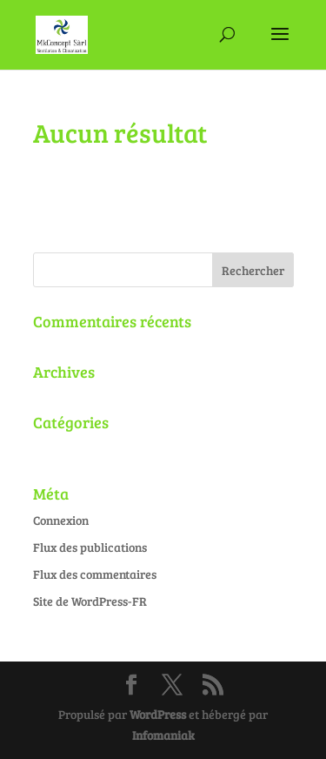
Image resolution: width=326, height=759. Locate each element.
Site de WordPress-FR (90, 601)
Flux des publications (90, 547)
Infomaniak (163, 735)
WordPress (158, 714)
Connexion (61, 520)
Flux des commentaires (94, 574)
